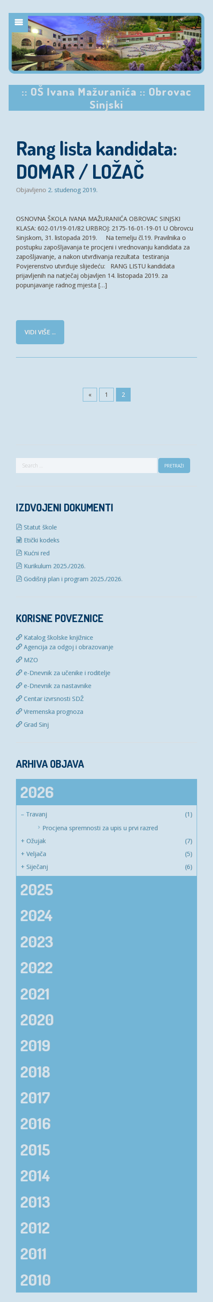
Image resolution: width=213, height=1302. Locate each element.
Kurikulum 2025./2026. (50, 566)
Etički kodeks (38, 540)
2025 (36, 889)
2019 (35, 1045)
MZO (27, 660)
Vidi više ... (40, 332)
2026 (36, 792)
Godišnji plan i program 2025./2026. (69, 579)
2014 (35, 1175)
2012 (35, 1227)
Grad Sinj (32, 724)
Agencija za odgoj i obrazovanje (64, 647)
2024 (36, 915)
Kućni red (33, 553)
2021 (35, 993)
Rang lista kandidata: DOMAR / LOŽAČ (96, 160)
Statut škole (36, 527)
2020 (37, 1019)
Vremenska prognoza (49, 711)
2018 (35, 1071)
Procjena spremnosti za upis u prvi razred (100, 828)
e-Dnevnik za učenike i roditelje (63, 673)
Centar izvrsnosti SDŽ (50, 699)
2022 (36, 967)
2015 (35, 1149)
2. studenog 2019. (72, 190)
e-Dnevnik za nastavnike (53, 686)
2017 (35, 1097)
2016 (35, 1123)
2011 (33, 1253)
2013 (35, 1202)
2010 (35, 1280)
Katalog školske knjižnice (54, 637)
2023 (36, 941)
